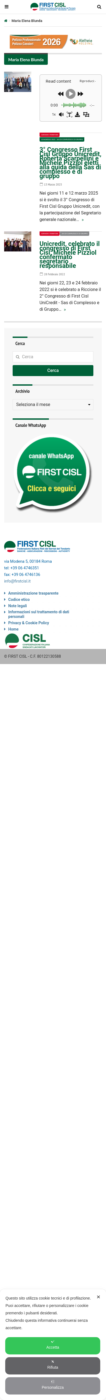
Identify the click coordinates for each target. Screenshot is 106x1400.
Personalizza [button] (53, 1385)
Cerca (53, 370)
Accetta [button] (52, 1344)
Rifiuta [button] (52, 1365)
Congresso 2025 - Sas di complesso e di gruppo (62, 139)
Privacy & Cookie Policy (28, 623)
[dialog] (53, 1344)
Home (13, 629)
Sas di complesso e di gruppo (75, 233)
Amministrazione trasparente (33, 593)
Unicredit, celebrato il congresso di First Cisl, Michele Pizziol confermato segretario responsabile (70, 255)
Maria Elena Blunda (26, 59)
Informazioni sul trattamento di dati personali (38, 614)
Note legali (17, 606)
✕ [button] (98, 1297)
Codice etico (19, 599)
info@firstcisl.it (17, 581)
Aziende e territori (49, 135)
